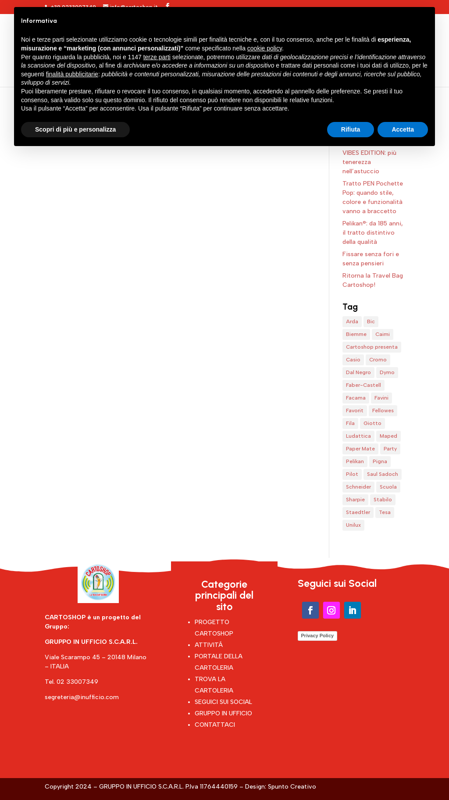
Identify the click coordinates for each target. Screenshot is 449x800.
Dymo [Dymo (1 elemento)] (387, 372)
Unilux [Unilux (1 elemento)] (353, 525)
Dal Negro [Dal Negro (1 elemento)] (358, 372)
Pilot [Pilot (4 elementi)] (352, 474)
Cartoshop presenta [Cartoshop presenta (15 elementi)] (372, 347)
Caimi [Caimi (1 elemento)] (382, 334)
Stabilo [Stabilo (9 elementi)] (383, 499)
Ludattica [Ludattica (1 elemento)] (358, 436)
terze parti (157, 57)
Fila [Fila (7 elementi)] (350, 423)
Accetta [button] (403, 129)
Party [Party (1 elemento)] (390, 449)
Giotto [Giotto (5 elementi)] (372, 423)
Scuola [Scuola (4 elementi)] (388, 487)
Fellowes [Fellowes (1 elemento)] (383, 410)
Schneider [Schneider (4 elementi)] (358, 487)
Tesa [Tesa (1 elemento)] (385, 512)
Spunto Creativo (292, 786)
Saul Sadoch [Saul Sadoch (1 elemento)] (382, 474)
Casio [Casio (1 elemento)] (353, 360)
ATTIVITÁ (209, 645)
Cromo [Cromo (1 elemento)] (378, 360)
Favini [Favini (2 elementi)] (381, 398)
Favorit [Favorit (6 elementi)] (354, 410)
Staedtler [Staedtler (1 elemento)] (358, 512)
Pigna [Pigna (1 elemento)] (380, 461)
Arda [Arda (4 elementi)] (352, 321)
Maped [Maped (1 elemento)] (388, 436)
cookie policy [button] (264, 48)
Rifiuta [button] (350, 129)
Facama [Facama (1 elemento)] (356, 398)
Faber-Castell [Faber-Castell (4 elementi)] (363, 385)
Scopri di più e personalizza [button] (75, 129)
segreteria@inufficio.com (82, 697)
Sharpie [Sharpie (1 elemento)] (355, 499)
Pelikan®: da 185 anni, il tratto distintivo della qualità (372, 233)
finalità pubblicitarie (72, 74)
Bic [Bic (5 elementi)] (371, 321)
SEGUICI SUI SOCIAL (223, 702)
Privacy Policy (317, 635)
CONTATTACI (215, 725)
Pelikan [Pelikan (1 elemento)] (355, 461)
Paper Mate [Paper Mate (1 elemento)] (360, 449)
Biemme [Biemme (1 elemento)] (356, 334)
